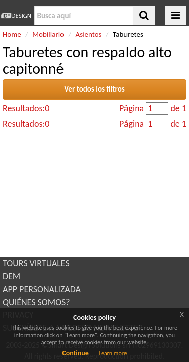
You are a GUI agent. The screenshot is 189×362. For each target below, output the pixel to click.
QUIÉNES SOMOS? (36, 302)
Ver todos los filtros (94, 89)
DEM (11, 276)
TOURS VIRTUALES (36, 263)
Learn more (113, 353)
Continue (75, 353)
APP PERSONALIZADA (42, 289)
